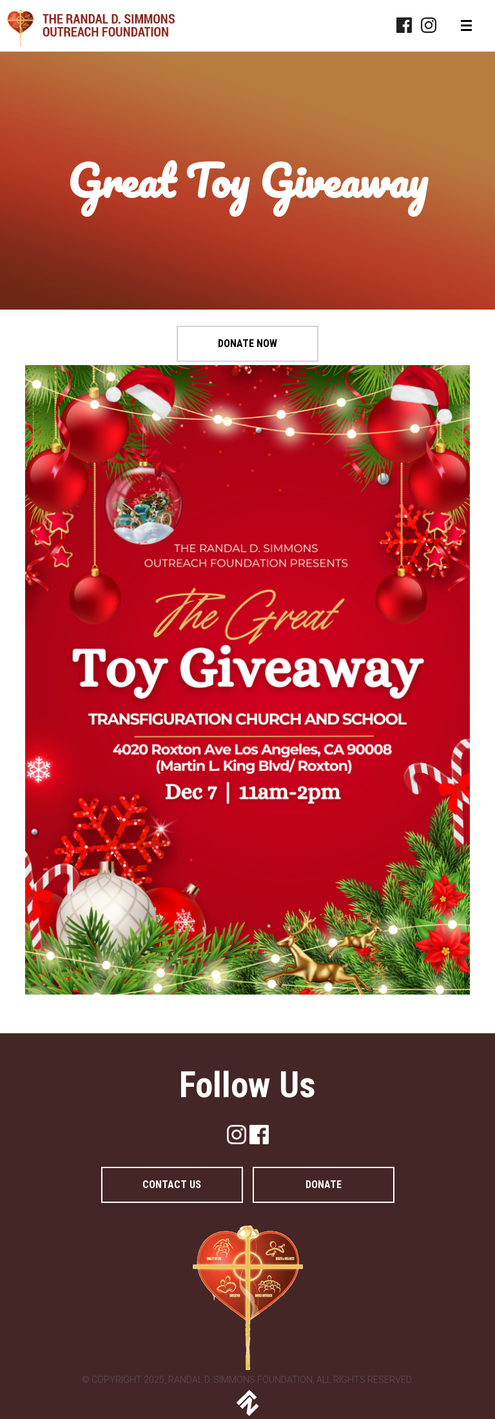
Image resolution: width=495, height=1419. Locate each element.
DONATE (324, 1184)
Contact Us (171, 1184)
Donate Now (247, 343)
